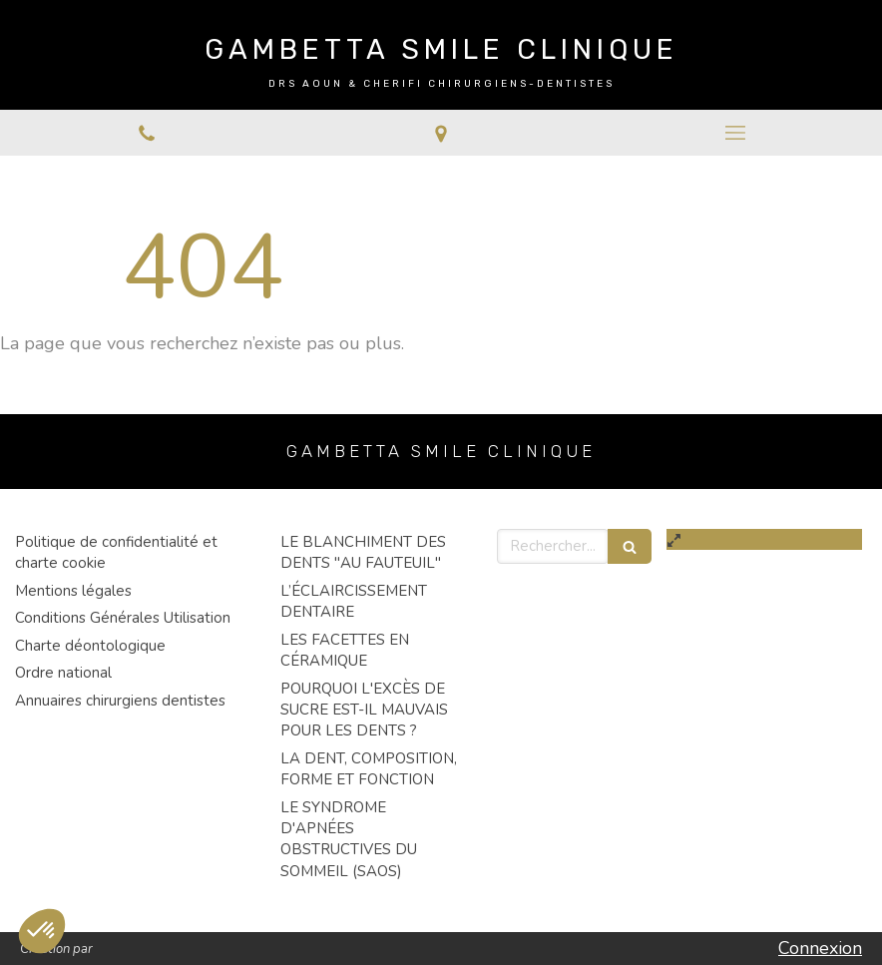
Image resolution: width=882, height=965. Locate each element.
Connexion (820, 948)
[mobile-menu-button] (735, 133)
